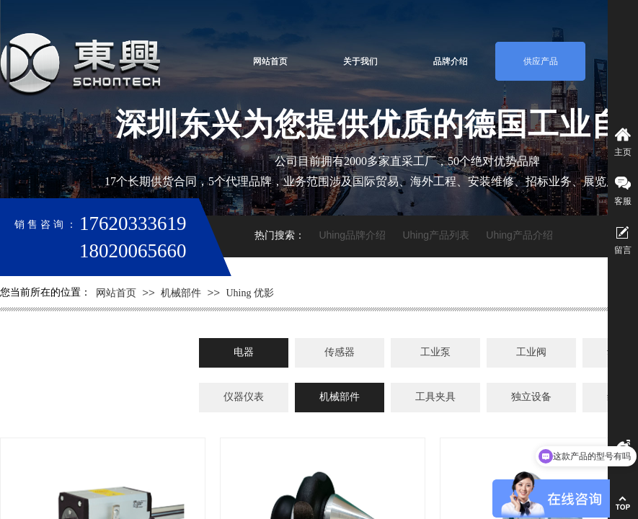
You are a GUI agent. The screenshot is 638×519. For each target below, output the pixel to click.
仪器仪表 (243, 396)
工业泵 (435, 352)
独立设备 (531, 396)
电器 (244, 352)
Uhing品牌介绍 (352, 235)
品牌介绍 (450, 61)
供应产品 (540, 61)
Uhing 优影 (250, 293)
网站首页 (270, 61)
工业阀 (531, 352)
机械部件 (181, 293)
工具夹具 (435, 396)
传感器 (339, 352)
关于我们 (360, 61)
